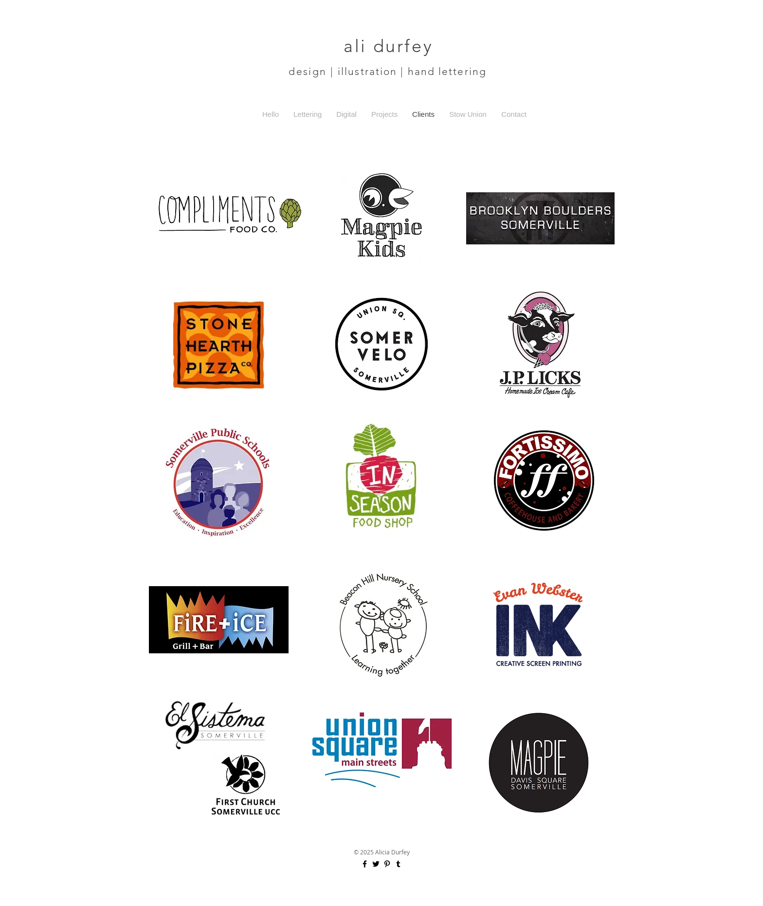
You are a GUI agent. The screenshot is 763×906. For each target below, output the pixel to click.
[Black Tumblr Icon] (398, 864)
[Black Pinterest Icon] (387, 864)
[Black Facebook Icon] (364, 864)
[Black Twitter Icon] (376, 864)
